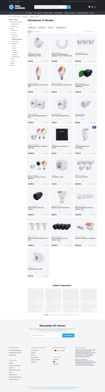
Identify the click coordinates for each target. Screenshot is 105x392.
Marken (92, 13)
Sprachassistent (15, 41)
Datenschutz (59, 387)
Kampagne (12, 13)
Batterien (12, 65)
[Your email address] (46, 335)
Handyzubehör (58, 13)
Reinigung (12, 59)
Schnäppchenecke (82, 13)
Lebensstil (12, 61)
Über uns (11, 372)
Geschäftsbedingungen (15, 350)
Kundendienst (92, 1)
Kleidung (12, 63)
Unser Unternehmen (50, 387)
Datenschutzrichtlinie (14, 365)
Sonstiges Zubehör (16, 56)
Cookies (11, 363)
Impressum (12, 367)
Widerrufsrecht (13, 374)
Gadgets (12, 28)
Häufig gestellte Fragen (15, 352)
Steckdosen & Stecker (34, 16)
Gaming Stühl (34, 357)
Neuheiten (21, 13)
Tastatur (33, 352)
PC (35, 13)
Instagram (56, 364)
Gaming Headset (35, 359)
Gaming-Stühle (48, 13)
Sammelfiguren (13, 26)
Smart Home (25, 16)
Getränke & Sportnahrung (16, 21)
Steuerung (14, 37)
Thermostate (15, 52)
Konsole (39, 13)
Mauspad (33, 362)
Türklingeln (14, 50)
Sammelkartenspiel (14, 24)
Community (81, 1)
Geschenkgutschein (71, 1)
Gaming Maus (34, 350)
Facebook (55, 359)
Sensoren (14, 48)
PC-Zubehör (29, 13)
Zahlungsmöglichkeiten (15, 377)
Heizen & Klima (13, 30)
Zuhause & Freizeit (70, 13)
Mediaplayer (15, 43)
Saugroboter (15, 54)
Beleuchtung (15, 35)
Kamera (13, 45)
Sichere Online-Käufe (14, 370)
